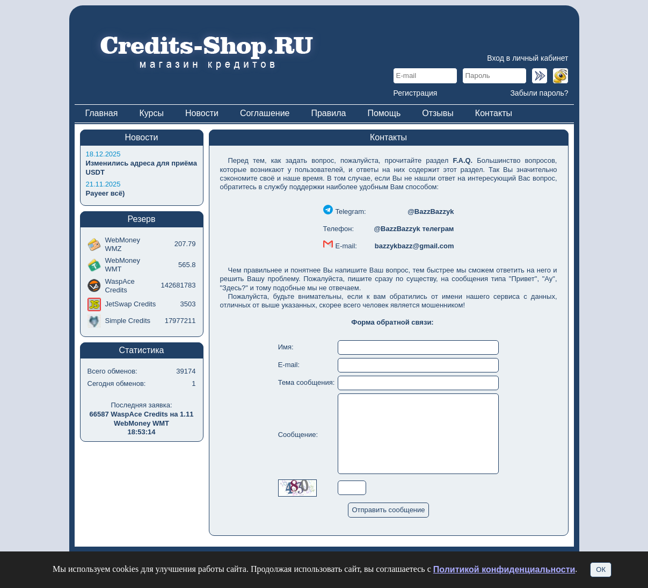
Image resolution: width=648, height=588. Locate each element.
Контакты (493, 113)
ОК (601, 569)
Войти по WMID (560, 76)
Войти (539, 76)
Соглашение (265, 113)
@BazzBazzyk (430, 211)
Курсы (151, 113)
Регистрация (416, 93)
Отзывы (438, 113)
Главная (101, 113)
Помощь (384, 113)
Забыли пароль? (539, 93)
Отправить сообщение (388, 510)
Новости (202, 113)
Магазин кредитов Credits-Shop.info (206, 51)
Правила (328, 113)
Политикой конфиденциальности (504, 569)
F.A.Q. (462, 160)
